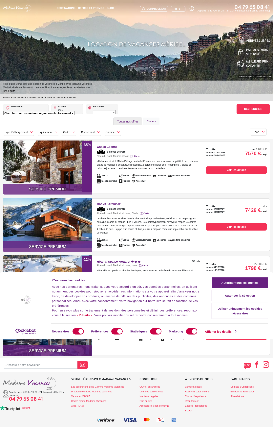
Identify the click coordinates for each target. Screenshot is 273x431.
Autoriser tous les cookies (240, 374)
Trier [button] (256, 131)
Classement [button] (88, 132)
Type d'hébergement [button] (16, 132)
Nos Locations (19, 97)
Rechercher (253, 108)
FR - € (177, 9)
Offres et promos (91, 8)
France (32, 97)
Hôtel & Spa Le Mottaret (119, 261)
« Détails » (85, 406)
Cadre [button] (66, 132)
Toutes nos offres (127, 121)
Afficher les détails (218, 423)
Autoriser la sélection (240, 387)
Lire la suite (9, 91)
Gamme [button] (110, 132)
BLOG (110, 8)
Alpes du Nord (45, 97)
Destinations (66, 8)
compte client (154, 9)
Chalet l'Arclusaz (109, 204)
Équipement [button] (45, 132)
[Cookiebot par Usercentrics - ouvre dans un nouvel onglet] (25, 423)
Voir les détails (236, 170)
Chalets (151, 121)
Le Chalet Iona (115, 313)
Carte (137, 156)
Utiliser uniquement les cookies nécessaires (240, 403)
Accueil (6, 97)
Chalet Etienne (107, 146)
